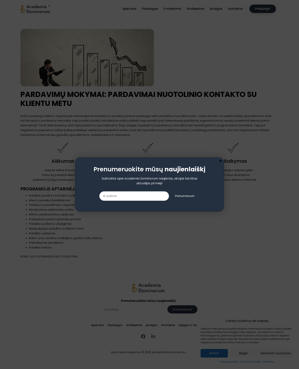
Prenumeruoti (184, 37)
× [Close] (220, 2)
